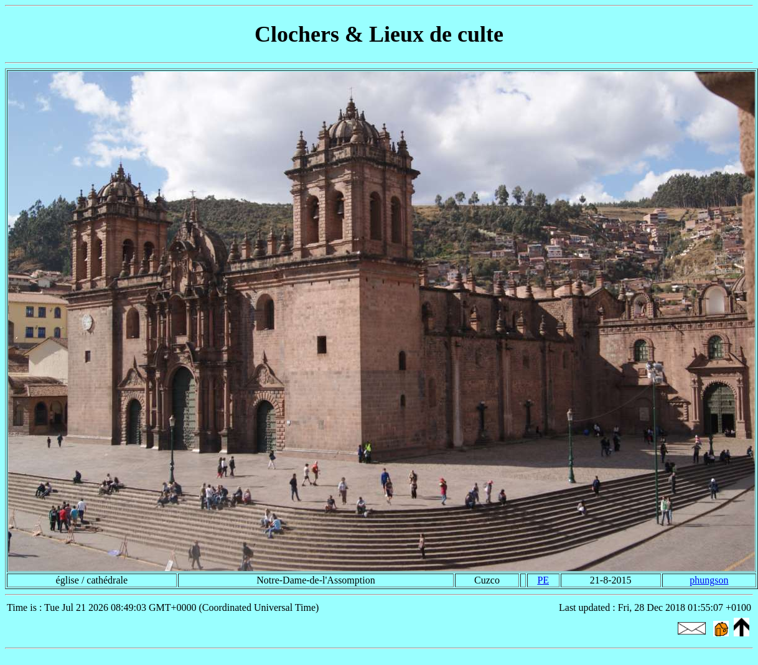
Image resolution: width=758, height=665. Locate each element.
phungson (709, 580)
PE (543, 580)
